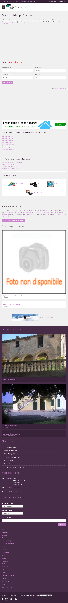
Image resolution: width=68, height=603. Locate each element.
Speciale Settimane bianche (34, 317)
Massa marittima (31, 214)
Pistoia (41, 214)
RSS (16, 599)
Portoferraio (8, 216)
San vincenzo (27, 212)
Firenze (4, 210)
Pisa (62, 210)
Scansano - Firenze (8, 144)
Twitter (11, 599)
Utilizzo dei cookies (19, 480)
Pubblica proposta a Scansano (12, 220)
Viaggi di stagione (9, 454)
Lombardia (5, 552)
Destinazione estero (8, 587)
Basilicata (5, 532)
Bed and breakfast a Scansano (11, 163)
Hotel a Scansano (7, 164)
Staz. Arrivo (39, 67)
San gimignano (44, 210)
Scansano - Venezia (8, 146)
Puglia (4, 564)
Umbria (4, 578)
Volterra (36, 212)
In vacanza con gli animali (12, 457)
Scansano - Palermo (8, 150)
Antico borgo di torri (10, 379)
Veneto (4, 584)
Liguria (4, 549)
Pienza (49, 214)
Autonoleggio (34, 192)
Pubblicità (16, 491)
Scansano (5, 24)
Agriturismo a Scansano (9, 168)
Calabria (4, 535)
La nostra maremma (10, 425)
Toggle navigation (3, 7)
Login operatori (52, 1)
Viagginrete (21, 6)
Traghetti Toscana (17, 184)
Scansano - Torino (7, 142)
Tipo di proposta (8, 510)
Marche (4, 555)
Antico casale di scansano (12, 304)
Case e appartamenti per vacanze (14, 467)
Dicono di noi (17, 484)
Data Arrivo (39, 74)
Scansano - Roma (7, 136)
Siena (12, 210)
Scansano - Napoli (7, 140)
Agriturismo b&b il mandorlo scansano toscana (19, 296)
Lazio (3, 546)
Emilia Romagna (7, 541)
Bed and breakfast (9, 464)
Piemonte (5, 561)
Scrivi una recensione (10, 450)
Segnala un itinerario (10, 447)
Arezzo (26, 210)
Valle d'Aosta (6, 581)
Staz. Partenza (7, 67)
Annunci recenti (8, 460)
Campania (5, 538)
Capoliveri (17, 212)
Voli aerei (53, 184)
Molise (4, 558)
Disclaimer (16, 482)
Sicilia (3, 570)
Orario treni (37, 184)
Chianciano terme (47, 212)
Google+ (6, 599)
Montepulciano (17, 214)
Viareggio (7, 212)
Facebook (2, 599)
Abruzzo (4, 529)
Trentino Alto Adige (8, 575)
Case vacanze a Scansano (10, 166)
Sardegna (5, 567)
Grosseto (55, 210)
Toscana (4, 572)
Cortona (33, 210)
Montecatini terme (60, 214)
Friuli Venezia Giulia (8, 544)
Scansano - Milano (7, 138)
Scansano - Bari (7, 148)
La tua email (7, 517)
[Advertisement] (34, 40)
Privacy (15, 478)
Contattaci (62, 1)
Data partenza (7, 74)
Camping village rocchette (12, 434)
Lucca (19, 210)
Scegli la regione (8, 503)
